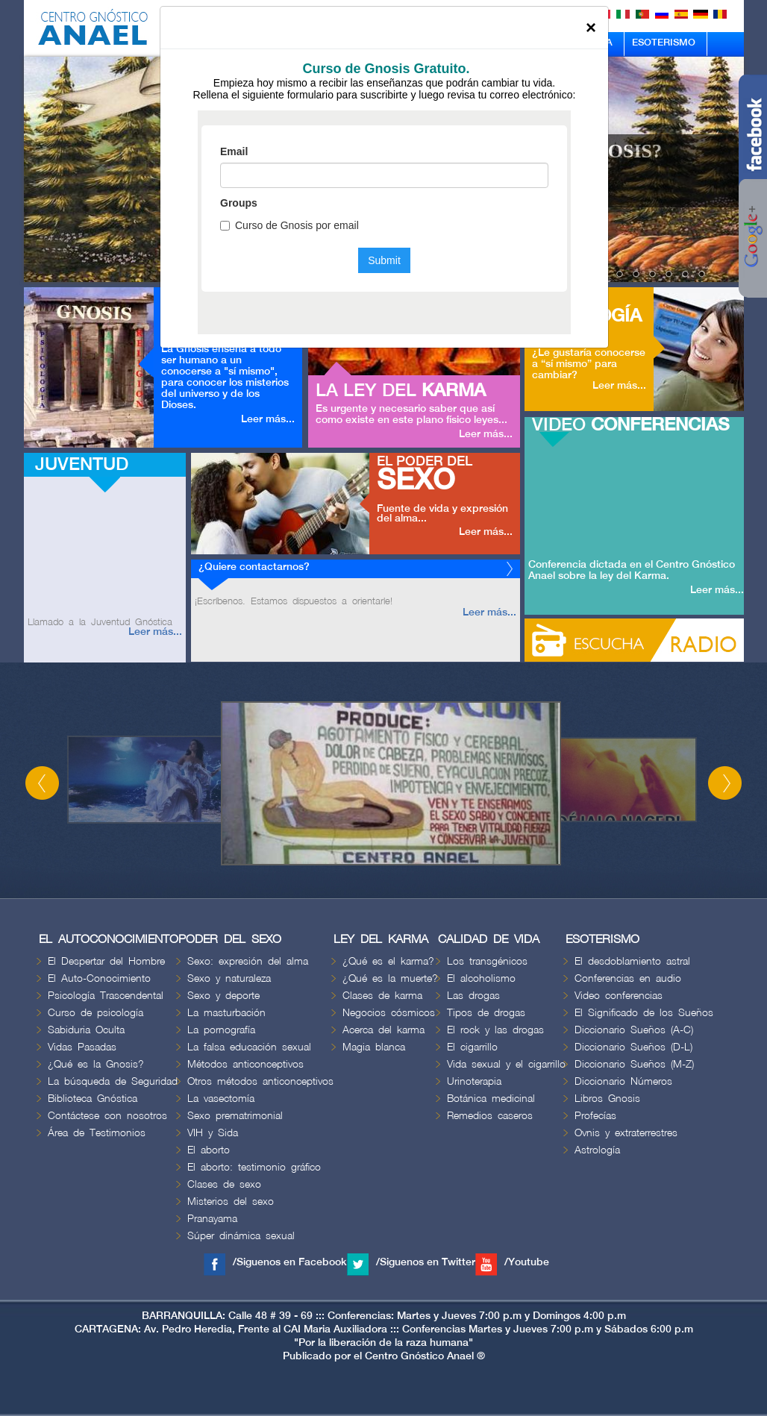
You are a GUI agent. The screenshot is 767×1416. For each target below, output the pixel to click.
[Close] (591, 27)
